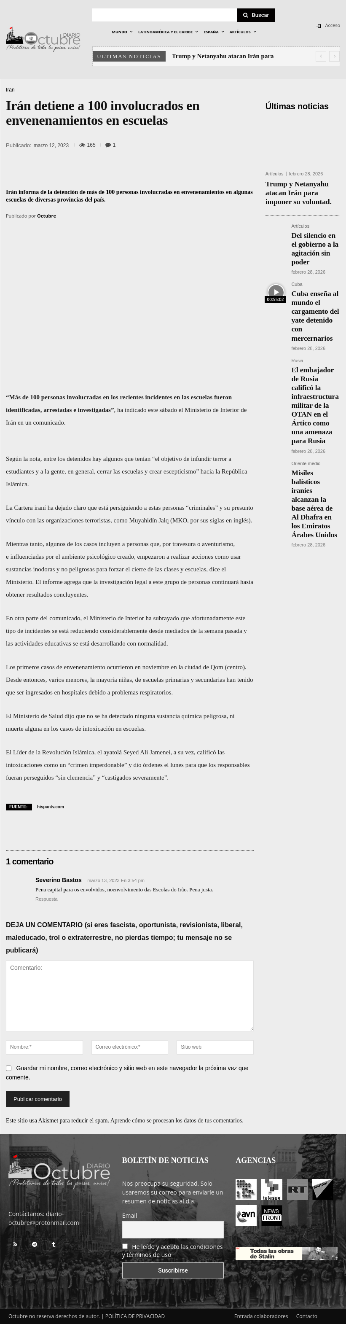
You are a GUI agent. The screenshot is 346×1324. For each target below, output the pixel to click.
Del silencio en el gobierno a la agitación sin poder (315, 234)
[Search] (256, 15)
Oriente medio (305, 367)
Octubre (46, 216)
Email (129, 1215)
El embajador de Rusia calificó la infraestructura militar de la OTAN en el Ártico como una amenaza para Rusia (315, 331)
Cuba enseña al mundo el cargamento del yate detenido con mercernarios (315, 278)
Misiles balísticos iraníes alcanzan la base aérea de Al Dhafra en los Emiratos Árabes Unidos (310, 390)
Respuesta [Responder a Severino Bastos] (46, 899)
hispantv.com (50, 807)
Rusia (297, 308)
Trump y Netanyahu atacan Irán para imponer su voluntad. (299, 190)
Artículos (275, 174)
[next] (334, 56)
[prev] (321, 56)
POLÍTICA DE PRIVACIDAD (135, 1316)
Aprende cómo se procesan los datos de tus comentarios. (177, 1120)
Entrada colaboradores (261, 1316)
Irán (10, 89)
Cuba (296, 261)
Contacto (306, 1316)
